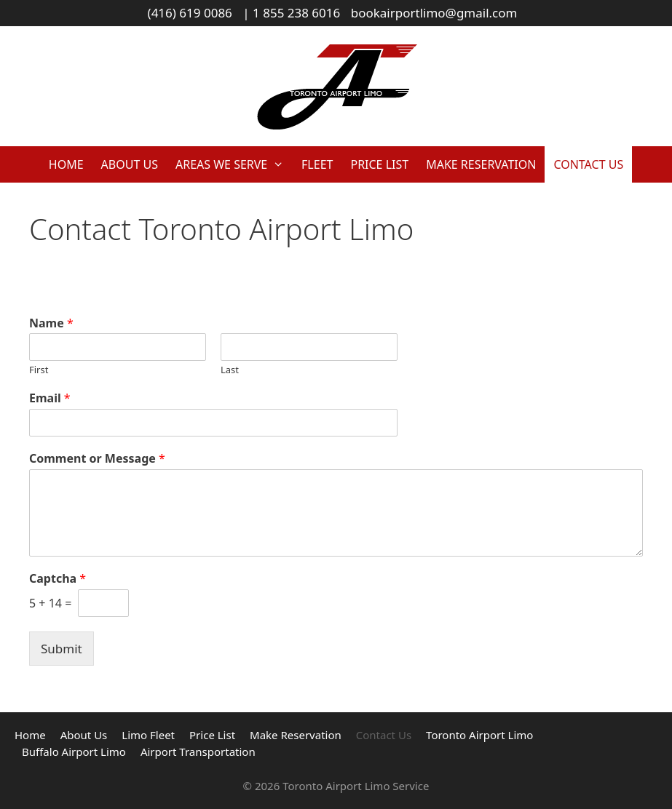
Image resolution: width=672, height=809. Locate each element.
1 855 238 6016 (296, 12)
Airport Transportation (198, 751)
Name (51, 323)
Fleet (317, 164)
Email (50, 398)
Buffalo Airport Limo (74, 751)
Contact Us (588, 164)
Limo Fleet (148, 735)
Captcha (57, 578)
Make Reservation (481, 164)
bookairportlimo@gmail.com (434, 12)
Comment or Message (97, 458)
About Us (129, 164)
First (38, 370)
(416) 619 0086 (190, 12)
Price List (379, 164)
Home (66, 164)
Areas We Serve (234, 164)
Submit (61, 648)
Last (230, 370)
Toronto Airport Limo (479, 735)
